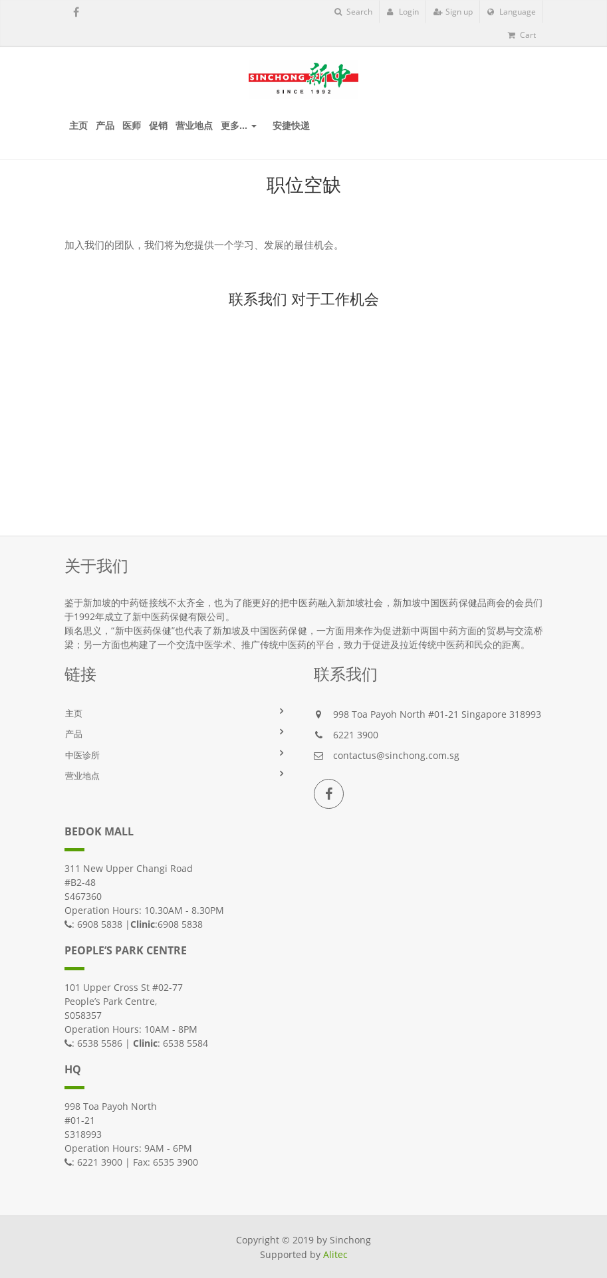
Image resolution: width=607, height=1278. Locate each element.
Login (403, 11)
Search (353, 11)
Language (511, 11)
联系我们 (258, 298)
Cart (522, 35)
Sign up (453, 11)
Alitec (335, 1254)
